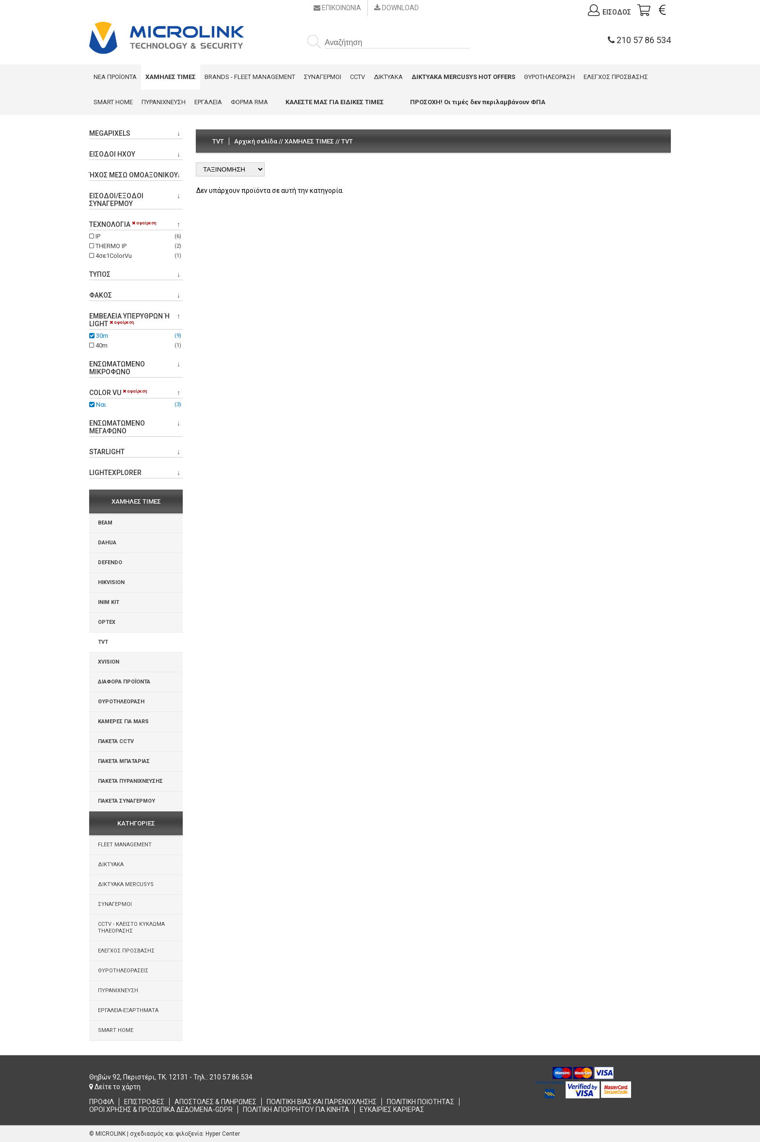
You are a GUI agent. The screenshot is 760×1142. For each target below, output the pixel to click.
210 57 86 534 (639, 40)
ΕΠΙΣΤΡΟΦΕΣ (144, 1102)
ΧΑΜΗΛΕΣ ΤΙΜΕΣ (309, 141)
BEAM (105, 523)
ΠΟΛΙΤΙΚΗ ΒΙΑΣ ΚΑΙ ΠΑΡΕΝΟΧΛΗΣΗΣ (322, 1102)
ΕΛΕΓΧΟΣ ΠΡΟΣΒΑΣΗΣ (616, 76)
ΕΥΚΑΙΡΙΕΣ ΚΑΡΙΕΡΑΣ (392, 1109)
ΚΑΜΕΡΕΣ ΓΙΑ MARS (123, 721)
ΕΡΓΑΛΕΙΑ (208, 102)
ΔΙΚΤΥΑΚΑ (388, 76)
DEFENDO (110, 562)
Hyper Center (223, 1133)
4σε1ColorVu (136, 255)
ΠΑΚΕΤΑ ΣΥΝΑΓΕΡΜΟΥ (126, 801)
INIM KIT (108, 602)
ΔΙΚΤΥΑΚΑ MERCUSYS (126, 884)
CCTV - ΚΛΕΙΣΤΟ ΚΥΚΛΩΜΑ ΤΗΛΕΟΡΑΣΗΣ (131, 927)
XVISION (108, 662)
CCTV (357, 76)
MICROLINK (110, 1133)
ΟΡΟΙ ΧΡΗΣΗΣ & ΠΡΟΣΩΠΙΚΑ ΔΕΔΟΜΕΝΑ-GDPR (161, 1109)
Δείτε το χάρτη (115, 1087)
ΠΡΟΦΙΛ (101, 1102)
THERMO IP (136, 246)
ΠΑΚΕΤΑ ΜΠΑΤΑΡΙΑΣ (124, 761)
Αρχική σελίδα (255, 141)
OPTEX (106, 622)
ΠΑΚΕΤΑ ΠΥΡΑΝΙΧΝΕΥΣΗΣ (130, 781)
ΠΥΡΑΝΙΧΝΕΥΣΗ (164, 102)
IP (136, 236)
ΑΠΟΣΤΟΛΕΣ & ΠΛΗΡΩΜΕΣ (215, 1102)
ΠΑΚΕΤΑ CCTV (116, 741)
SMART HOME (113, 102)
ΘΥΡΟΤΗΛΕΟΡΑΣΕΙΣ (123, 971)
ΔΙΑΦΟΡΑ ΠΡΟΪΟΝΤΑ (124, 682)
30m (136, 335)
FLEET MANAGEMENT (125, 844)
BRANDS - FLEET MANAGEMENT (250, 76)
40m (136, 345)
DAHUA (107, 542)
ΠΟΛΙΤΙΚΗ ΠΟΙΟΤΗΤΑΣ (420, 1102)
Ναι (136, 404)
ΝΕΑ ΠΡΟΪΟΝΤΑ (115, 76)
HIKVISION (111, 582)
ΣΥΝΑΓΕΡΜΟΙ (322, 76)
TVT (103, 642)
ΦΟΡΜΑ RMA (249, 102)
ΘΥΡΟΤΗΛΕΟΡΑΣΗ (549, 76)
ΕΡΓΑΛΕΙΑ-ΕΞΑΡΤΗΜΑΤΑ (128, 1010)
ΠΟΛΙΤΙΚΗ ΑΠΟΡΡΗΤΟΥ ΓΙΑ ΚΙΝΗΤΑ (296, 1109)
